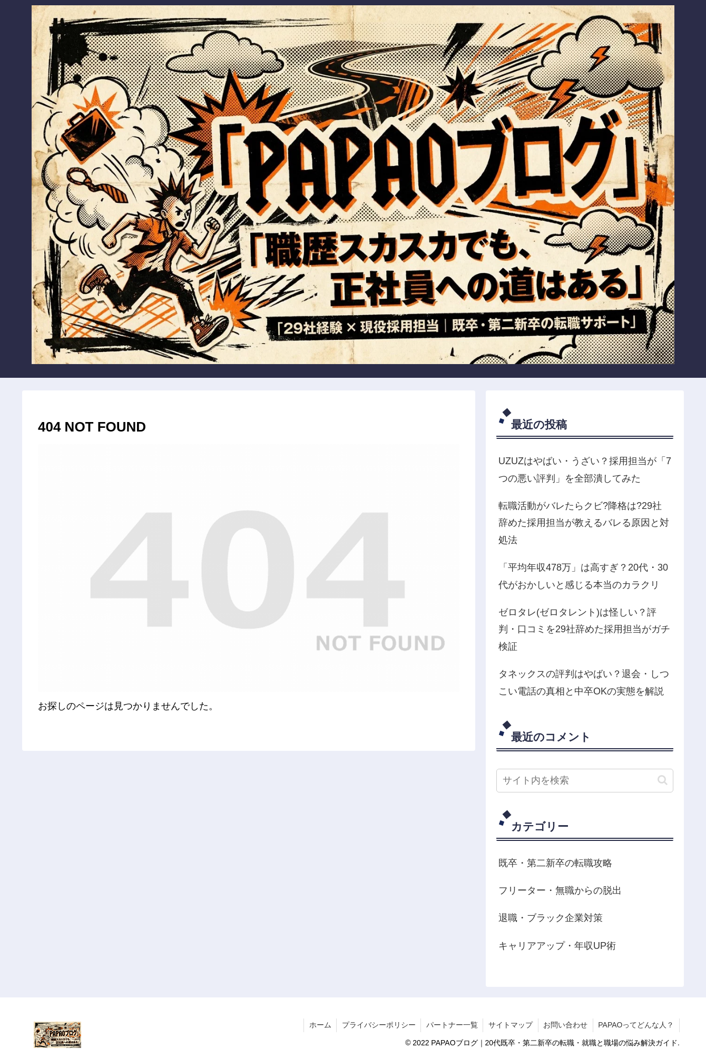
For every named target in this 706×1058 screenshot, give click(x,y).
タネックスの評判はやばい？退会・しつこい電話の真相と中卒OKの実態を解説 (583, 682)
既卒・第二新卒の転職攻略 (555, 863)
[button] (662, 780)
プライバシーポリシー (377, 1025)
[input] (584, 780)
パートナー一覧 (450, 1025)
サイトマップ (509, 1025)
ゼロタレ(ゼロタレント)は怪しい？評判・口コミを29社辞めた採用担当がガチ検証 (584, 629)
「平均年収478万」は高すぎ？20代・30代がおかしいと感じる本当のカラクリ (583, 576)
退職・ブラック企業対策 (550, 918)
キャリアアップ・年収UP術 (557, 946)
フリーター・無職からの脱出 (560, 890)
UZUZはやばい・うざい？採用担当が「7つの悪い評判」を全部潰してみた (584, 469)
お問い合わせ (565, 1025)
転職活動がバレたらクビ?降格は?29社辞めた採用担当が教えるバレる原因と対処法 (583, 523)
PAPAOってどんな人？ (636, 1025)
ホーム (318, 1025)
